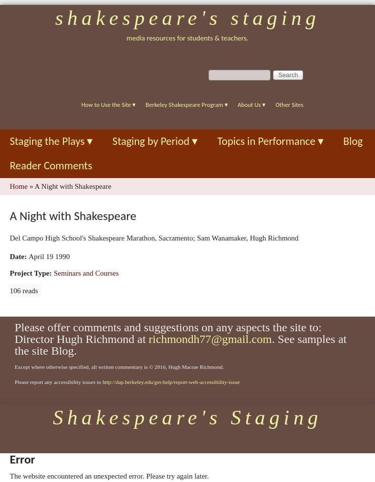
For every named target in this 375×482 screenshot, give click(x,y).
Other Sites (289, 104)
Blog (353, 141)
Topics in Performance (270, 141)
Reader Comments (51, 165)
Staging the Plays (51, 141)
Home (19, 186)
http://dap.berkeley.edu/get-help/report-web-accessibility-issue (171, 382)
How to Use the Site (109, 104)
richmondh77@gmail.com (210, 339)
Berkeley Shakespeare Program (187, 104)
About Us (252, 104)
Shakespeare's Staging (187, 18)
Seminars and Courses (86, 273)
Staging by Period (155, 141)
